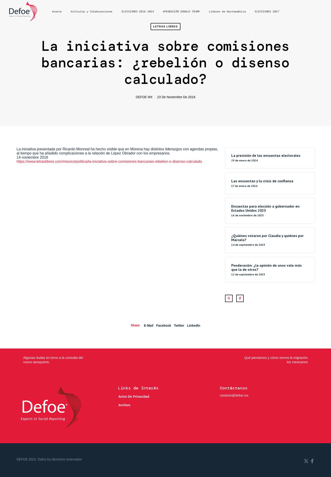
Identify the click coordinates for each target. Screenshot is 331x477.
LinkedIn (193, 325)
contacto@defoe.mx (234, 395)
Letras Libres (165, 26)
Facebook (163, 325)
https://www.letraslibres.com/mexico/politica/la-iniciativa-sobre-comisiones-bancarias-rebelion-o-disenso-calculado (109, 161)
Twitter (179, 325)
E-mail (148, 325)
